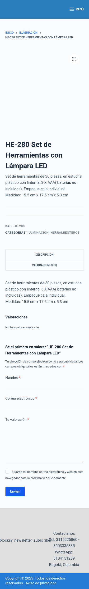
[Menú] (77, 9)
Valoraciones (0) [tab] (44, 265)
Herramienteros (65, 232)
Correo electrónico (21, 399)
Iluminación (38, 232)
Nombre (13, 378)
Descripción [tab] (44, 254)
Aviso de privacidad (41, 583)
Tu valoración (17, 420)
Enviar (15, 491)
